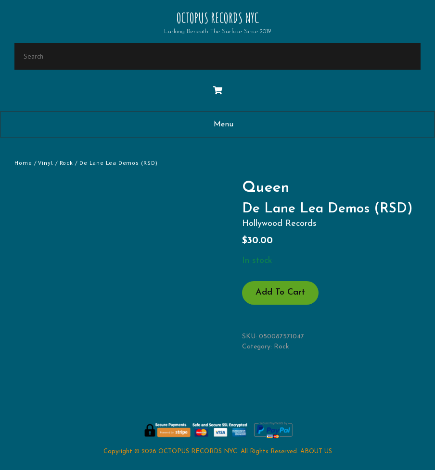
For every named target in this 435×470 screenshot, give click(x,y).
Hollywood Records (279, 223)
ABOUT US (316, 451)
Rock (67, 162)
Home (23, 162)
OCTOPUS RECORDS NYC (218, 18)
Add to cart (280, 292)
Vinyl (45, 162)
